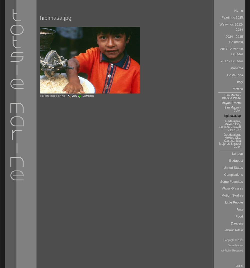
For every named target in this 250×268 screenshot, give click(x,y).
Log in (239, 265)
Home (238, 10)
